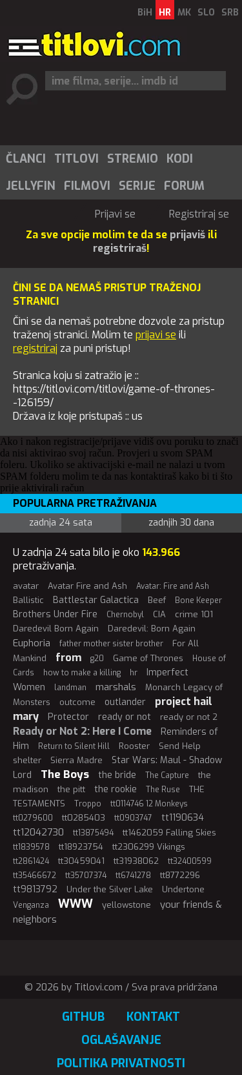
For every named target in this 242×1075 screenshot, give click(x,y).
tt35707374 (85, 875)
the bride (117, 775)
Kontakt (153, 1017)
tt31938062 (136, 860)
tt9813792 (35, 889)
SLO (206, 12)
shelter (27, 760)
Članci (26, 159)
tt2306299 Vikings (148, 846)
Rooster (134, 746)
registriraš (119, 248)
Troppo (87, 804)
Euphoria (31, 643)
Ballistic (28, 600)
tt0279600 (33, 818)
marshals (116, 687)
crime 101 (194, 614)
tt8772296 (180, 875)
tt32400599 (190, 861)
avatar (26, 585)
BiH (144, 12)
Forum (184, 186)
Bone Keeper (198, 600)
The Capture (167, 775)
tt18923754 (81, 846)
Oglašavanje (121, 1040)
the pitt (71, 789)
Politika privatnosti (121, 1063)
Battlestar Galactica (96, 600)
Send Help (180, 746)
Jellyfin (30, 186)
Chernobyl (125, 614)
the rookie (115, 789)
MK (184, 12)
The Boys (65, 774)
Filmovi (87, 186)
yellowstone (126, 904)
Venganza (31, 905)
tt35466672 (34, 875)
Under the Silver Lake (109, 889)
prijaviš (187, 234)
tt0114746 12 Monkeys (149, 804)
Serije (137, 186)
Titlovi (76, 159)
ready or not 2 (188, 717)
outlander (125, 702)
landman (70, 687)
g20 (97, 658)
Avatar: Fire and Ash (172, 586)
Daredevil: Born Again (152, 628)
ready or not (124, 717)
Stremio (132, 159)
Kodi (179, 159)
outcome (77, 702)
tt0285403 (83, 817)
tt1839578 (31, 847)
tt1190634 (182, 818)
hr (133, 673)
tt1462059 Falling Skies (169, 832)
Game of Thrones (148, 658)
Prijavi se (115, 214)
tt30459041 (81, 860)
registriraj (35, 348)
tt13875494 (93, 833)
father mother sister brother (111, 644)
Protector (68, 717)
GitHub (83, 1017)
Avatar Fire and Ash (87, 585)
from (68, 657)
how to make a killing (82, 673)
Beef (157, 600)
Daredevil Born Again (56, 628)
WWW (75, 904)
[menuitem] (25, 158)
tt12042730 (38, 832)
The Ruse (163, 789)
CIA (159, 614)
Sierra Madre (76, 760)
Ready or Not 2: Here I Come (82, 731)
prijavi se (156, 335)
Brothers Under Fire (55, 614)
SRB (230, 12)
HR (165, 12)
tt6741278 (133, 875)
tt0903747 (133, 818)
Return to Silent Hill (74, 746)
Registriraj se (199, 214)
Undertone (183, 889)
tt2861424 (31, 861)
